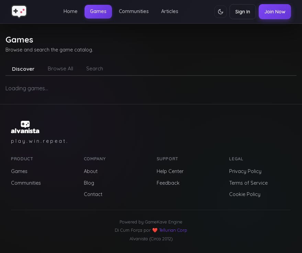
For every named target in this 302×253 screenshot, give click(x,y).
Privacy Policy (245, 171)
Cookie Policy (244, 194)
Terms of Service (248, 183)
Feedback (168, 183)
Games (98, 11)
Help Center (170, 171)
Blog (89, 183)
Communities (134, 11)
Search (94, 68)
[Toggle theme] (220, 11)
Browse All (60, 68)
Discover (23, 69)
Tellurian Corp (173, 230)
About (91, 171)
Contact (93, 194)
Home (71, 11)
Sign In (242, 12)
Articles (169, 11)
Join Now (275, 12)
